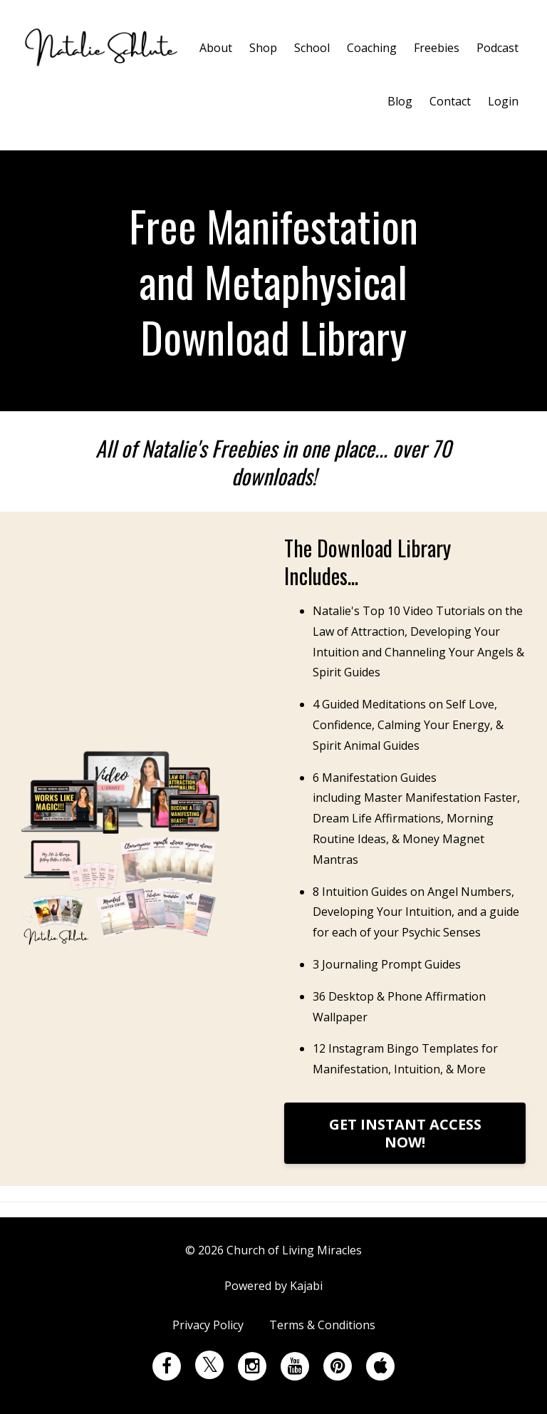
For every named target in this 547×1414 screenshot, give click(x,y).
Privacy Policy (208, 1326)
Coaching (372, 48)
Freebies (436, 48)
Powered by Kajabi (273, 1286)
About (215, 48)
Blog (399, 101)
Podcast (497, 48)
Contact (450, 101)
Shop (263, 48)
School (312, 48)
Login (503, 101)
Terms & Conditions (322, 1326)
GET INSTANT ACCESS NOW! (405, 1133)
